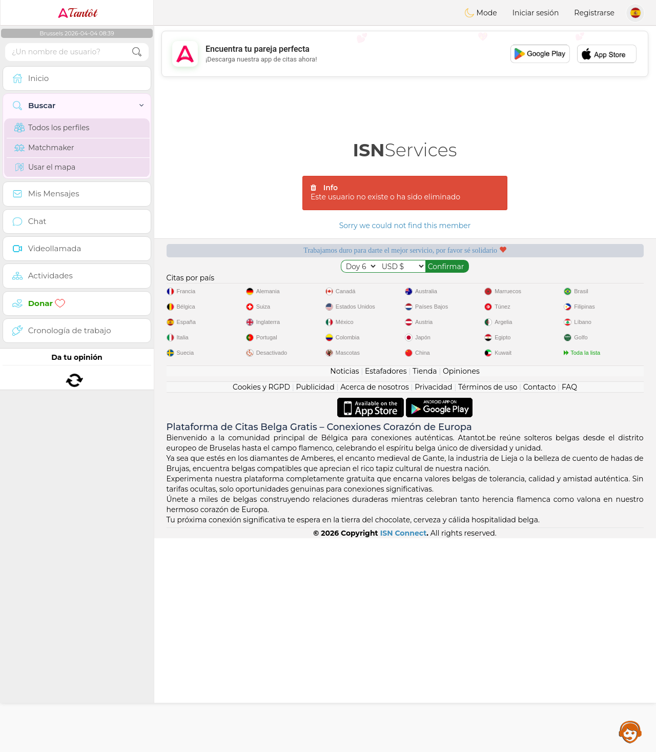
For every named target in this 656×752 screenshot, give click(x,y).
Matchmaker (44, 148)
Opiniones (461, 585)
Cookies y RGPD (261, 600)
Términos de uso (487, 600)
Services (405, 150)
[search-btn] (137, 52)
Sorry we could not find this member (405, 225)
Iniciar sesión (535, 12)
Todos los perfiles (51, 128)
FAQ (569, 600)
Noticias (344, 585)
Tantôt (77, 13)
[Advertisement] (404, 54)
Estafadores (386, 585)
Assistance (630, 731)
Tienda (425, 585)
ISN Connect (403, 746)
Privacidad (433, 600)
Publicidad (315, 600)
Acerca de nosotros (374, 600)
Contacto (539, 600)
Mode (480, 13)
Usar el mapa (44, 167)
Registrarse (594, 12)
